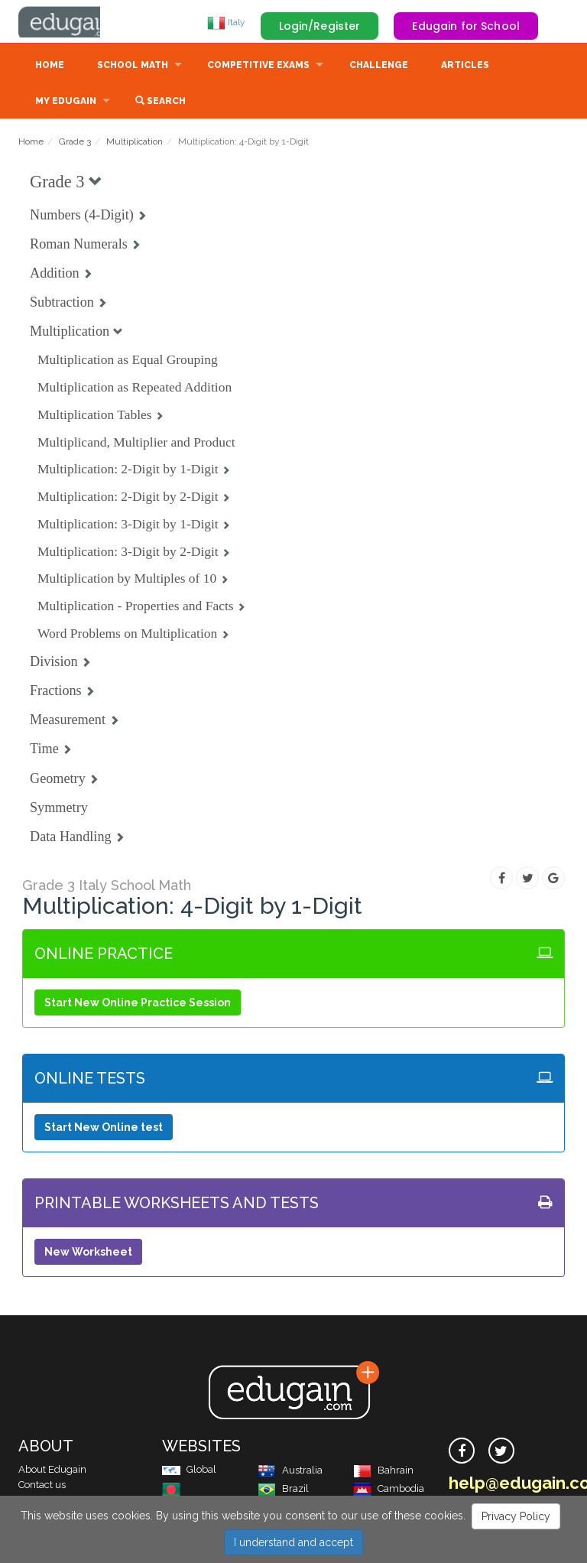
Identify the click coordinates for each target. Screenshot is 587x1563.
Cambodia (388, 1490)
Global (189, 1471)
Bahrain (383, 1471)
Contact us (42, 1486)
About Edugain (52, 1471)
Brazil (283, 1490)
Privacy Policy (516, 1516)
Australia (290, 1471)
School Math (132, 66)
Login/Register (320, 26)
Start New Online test (103, 1129)
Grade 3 (75, 143)
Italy (226, 22)
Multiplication (134, 143)
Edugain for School (466, 26)
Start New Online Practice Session (137, 1004)
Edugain (75, 22)
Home (49, 66)
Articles (465, 66)
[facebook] (462, 1452)
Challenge (378, 66)
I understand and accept (293, 1542)
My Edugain (65, 102)
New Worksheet (88, 1253)
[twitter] (501, 1452)
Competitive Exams (258, 66)
